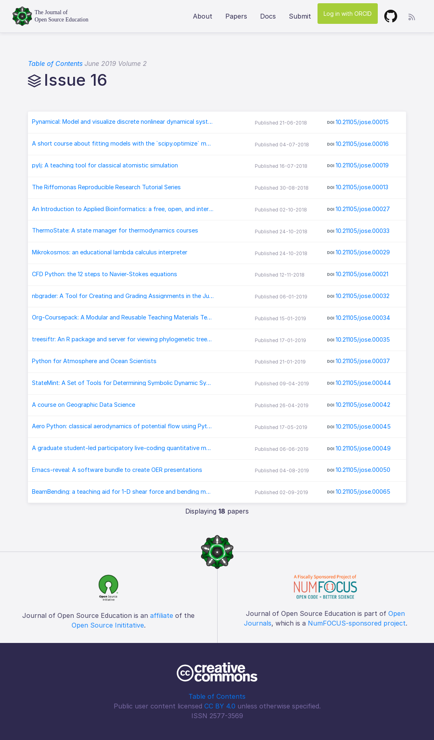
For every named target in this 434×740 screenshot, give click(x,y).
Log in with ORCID (348, 13)
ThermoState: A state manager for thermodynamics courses (115, 230)
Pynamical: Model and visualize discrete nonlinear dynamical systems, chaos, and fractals (123, 122)
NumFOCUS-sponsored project (357, 623)
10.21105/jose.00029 (363, 252)
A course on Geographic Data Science (83, 405)
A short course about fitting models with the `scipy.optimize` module (123, 143)
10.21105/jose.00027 (363, 208)
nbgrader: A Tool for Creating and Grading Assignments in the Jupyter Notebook (123, 296)
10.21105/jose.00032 (363, 295)
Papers (236, 16)
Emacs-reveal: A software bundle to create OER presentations (117, 470)
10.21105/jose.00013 (362, 187)
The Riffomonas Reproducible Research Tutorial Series (106, 187)
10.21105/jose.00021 (362, 274)
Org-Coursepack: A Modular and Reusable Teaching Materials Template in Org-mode (123, 317)
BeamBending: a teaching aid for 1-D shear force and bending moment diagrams (123, 492)
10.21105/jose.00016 (362, 143)
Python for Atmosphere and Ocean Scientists (94, 361)
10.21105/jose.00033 (363, 230)
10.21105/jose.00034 (363, 317)
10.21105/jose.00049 (363, 447)
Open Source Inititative (108, 625)
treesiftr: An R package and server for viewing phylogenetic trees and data (123, 339)
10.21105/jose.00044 (363, 382)
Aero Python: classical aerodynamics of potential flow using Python (123, 426)
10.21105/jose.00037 (363, 360)
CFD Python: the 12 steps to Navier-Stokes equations (104, 274)
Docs (268, 16)
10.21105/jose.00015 (362, 121)
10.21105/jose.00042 (363, 404)
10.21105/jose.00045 (363, 426)
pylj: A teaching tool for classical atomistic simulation (105, 165)
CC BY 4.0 (219, 706)
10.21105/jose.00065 (363, 491)
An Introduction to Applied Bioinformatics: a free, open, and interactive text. (123, 209)
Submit (300, 16)
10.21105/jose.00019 (362, 165)
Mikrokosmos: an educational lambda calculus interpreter (109, 252)
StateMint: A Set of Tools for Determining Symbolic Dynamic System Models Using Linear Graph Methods (123, 383)
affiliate (161, 615)
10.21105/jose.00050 (363, 469)
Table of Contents (55, 63)
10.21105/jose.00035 (363, 339)
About (202, 16)
